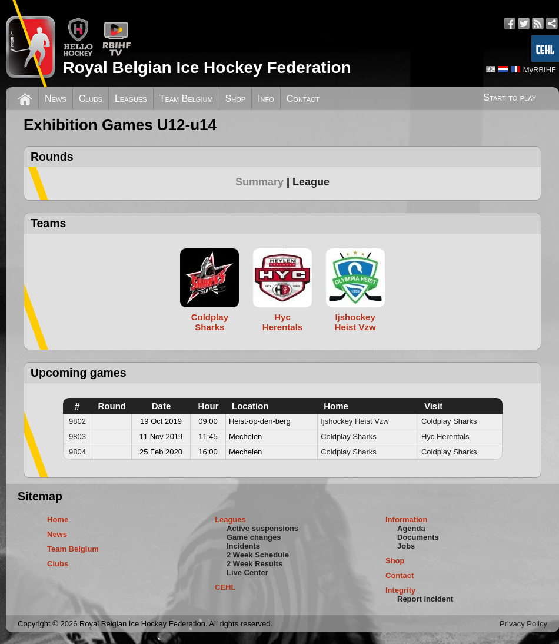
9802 (77, 421)
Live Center (247, 572)
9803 (77, 436)
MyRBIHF (539, 69)
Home (57, 519)
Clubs (90, 99)
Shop (235, 99)
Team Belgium (186, 99)
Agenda (411, 528)
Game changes (254, 537)
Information (406, 519)
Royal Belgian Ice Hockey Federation (206, 67)
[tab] (263, 182)
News (55, 99)
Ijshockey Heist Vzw (355, 421)
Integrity (400, 590)
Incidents (243, 546)
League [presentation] (311, 182)
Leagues (131, 99)
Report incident (425, 599)
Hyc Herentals (445, 436)
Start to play (509, 97)
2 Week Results (254, 563)
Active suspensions (262, 528)
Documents (418, 537)
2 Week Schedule (258, 554)
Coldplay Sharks (449, 421)
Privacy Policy (523, 623)
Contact (303, 99)
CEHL (225, 587)
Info (266, 99)
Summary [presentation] (259, 182)
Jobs (406, 546)
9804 (77, 451)
